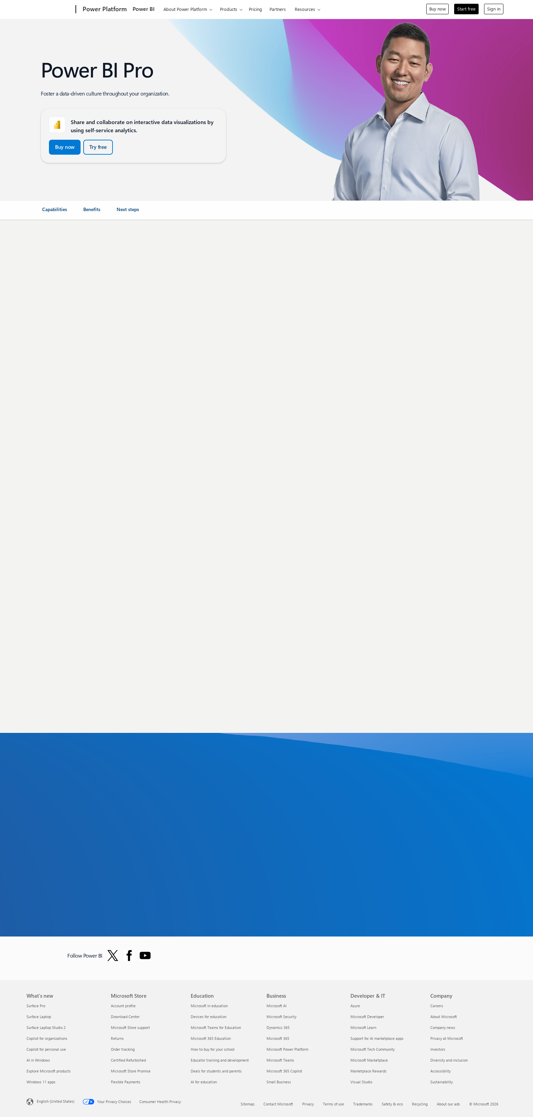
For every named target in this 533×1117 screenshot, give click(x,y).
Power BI (144, 8)
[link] (54, 212)
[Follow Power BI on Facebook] (129, 955)
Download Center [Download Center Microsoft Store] (125, 1016)
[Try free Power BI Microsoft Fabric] (98, 147)
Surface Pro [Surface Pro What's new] (36, 1005)
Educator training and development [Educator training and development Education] (220, 1060)
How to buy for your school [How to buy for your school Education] (213, 1049)
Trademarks (363, 1103)
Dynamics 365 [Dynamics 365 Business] (278, 1027)
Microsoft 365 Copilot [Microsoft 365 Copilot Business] (284, 1070)
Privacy (308, 1103)
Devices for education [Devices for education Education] (208, 1016)
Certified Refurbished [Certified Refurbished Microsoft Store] (128, 1060)
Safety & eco (392, 1103)
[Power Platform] (104, 9)
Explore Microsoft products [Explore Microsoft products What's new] (49, 1070)
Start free (466, 9)
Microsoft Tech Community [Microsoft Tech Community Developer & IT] (372, 1049)
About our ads (448, 1103)
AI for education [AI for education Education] (204, 1081)
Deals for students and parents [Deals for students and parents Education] (216, 1070)
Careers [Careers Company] (436, 1005)
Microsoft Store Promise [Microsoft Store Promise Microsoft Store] (131, 1070)
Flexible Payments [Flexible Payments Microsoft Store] (125, 1081)
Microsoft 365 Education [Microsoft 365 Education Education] (211, 1038)
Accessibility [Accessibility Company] (440, 1070)
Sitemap (247, 1103)
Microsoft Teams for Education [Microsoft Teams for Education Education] (216, 1027)
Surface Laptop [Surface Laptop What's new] (39, 1016)
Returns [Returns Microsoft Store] (117, 1038)
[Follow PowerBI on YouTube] (145, 955)
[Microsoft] (50, 9)
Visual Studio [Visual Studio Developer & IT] (361, 1081)
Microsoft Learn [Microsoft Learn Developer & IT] (363, 1027)
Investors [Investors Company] (437, 1049)
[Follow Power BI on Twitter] (112, 955)
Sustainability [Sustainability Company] (441, 1081)
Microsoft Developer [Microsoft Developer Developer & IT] (367, 1016)
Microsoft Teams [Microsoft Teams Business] (280, 1060)
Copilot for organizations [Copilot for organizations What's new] (47, 1038)
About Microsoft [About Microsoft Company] (443, 1016)
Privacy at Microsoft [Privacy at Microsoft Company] (446, 1038)
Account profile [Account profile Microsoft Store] (123, 1005)
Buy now (437, 9)
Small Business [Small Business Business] (278, 1081)
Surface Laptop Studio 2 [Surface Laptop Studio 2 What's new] (46, 1027)
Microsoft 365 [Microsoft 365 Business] (277, 1038)
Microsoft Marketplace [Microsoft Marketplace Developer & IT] (369, 1060)
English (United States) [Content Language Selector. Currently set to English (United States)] (55, 1100)
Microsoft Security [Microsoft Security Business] (281, 1016)
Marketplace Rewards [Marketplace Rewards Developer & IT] (368, 1070)
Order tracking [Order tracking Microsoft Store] (123, 1049)
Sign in (493, 9)
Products (228, 9)
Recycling (420, 1103)
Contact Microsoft (278, 1103)
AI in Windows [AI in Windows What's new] (38, 1060)
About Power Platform (185, 9)
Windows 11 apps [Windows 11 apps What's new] (41, 1081)
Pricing (255, 9)
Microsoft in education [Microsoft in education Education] (209, 1005)
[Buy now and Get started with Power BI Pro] (65, 147)
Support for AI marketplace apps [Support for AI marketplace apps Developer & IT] (376, 1038)
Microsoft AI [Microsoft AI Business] (276, 1005)
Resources (305, 9)
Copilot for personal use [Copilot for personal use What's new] (46, 1049)
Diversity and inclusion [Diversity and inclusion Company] (449, 1060)
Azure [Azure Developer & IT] (355, 1005)
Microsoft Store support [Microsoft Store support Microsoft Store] (130, 1027)
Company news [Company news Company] (442, 1027)
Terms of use (333, 1103)
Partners (278, 9)
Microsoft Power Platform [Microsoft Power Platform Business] (287, 1049)
